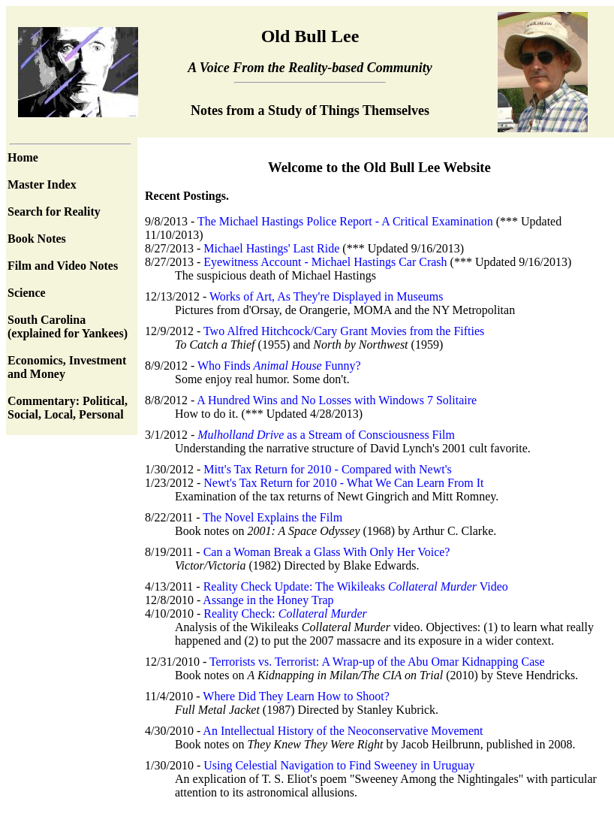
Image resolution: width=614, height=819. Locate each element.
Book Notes (37, 238)
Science (27, 292)
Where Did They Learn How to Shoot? (296, 696)
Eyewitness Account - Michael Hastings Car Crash (326, 261)
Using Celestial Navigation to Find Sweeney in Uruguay (338, 765)
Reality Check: (285, 613)
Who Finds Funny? (279, 365)
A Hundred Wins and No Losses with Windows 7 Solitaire (337, 400)
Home (23, 157)
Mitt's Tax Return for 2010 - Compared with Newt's (327, 469)
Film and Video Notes (63, 265)
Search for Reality (54, 211)
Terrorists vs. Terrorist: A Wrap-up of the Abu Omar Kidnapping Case (377, 661)
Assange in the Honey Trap (268, 600)
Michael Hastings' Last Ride (272, 248)
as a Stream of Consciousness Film (326, 434)
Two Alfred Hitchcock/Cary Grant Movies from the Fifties (343, 331)
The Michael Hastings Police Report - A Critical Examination (346, 221)
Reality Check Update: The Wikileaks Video (355, 586)
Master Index (42, 184)
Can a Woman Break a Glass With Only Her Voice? (326, 551)
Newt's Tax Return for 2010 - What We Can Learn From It (343, 482)
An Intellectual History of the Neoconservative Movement (343, 730)
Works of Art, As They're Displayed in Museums (326, 296)
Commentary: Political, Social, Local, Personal (68, 407)
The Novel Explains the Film (272, 517)
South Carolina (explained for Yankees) (68, 326)
